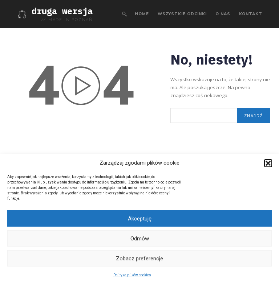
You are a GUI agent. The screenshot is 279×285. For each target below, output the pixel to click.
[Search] (253, 115)
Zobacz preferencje (139, 258)
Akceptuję (139, 218)
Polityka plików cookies (132, 275)
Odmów (139, 238)
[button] (268, 163)
